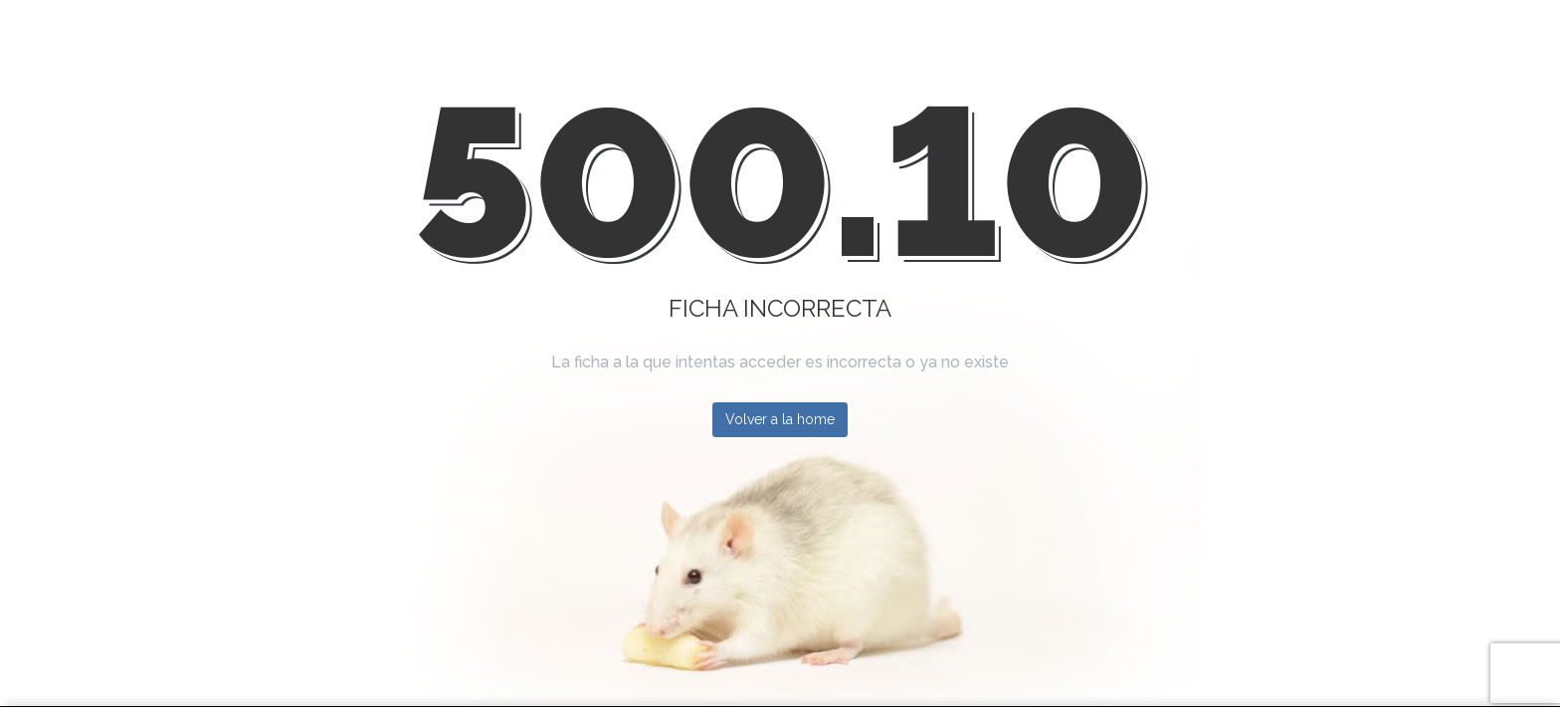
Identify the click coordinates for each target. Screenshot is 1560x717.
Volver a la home (780, 419)
